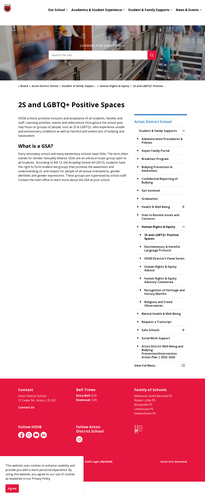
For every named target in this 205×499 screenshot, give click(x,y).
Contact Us (144, 6)
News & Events (187, 19)
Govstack (181, 461)
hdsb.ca (164, 6)
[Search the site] (103, 55)
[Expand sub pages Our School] (67, 19)
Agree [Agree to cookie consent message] (12, 488)
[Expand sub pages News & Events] (200, 19)
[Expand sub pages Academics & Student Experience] (123, 19)
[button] (157, 365)
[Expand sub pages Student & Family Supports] (171, 19)
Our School (56, 19)
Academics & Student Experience (96, 19)
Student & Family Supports (148, 19)
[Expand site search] (198, 6)
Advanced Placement (115, 6)
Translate (183, 6)
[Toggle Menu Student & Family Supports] (183, 365)
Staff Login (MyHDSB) (98, 461)
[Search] (152, 55)
